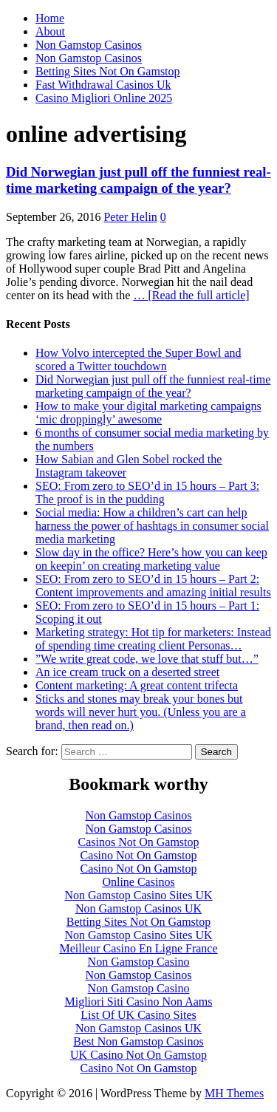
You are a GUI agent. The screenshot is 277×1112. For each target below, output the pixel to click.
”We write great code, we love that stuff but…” (147, 658)
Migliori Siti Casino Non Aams (138, 1001)
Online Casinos (138, 882)
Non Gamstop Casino (139, 961)
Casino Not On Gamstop (139, 855)
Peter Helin (130, 217)
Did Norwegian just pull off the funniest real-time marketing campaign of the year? (138, 180)
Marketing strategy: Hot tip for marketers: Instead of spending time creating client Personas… (153, 639)
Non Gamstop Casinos (88, 44)
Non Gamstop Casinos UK (138, 908)
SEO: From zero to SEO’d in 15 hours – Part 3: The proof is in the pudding (147, 492)
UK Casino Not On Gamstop (138, 1054)
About (50, 31)
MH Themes (234, 1093)
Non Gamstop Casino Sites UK (139, 895)
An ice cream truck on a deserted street (127, 672)
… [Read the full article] (191, 295)
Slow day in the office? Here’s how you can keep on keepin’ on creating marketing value (151, 559)
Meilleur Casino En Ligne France (138, 948)
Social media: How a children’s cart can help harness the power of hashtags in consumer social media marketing (152, 525)
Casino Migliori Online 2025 (103, 98)
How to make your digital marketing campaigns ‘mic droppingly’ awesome (148, 413)
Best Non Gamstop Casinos (138, 1041)
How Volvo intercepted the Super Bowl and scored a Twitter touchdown (138, 359)
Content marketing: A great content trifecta (136, 685)
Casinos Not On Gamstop (138, 842)
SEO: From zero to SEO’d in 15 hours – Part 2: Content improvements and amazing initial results (153, 585)
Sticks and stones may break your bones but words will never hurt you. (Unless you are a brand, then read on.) (140, 711)
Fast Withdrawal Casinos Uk (103, 84)
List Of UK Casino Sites (138, 1015)
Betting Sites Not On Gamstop (107, 71)
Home (49, 18)
